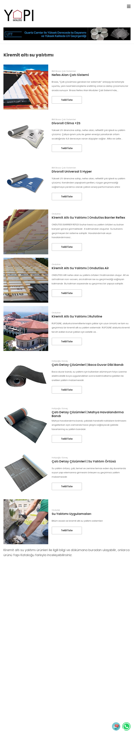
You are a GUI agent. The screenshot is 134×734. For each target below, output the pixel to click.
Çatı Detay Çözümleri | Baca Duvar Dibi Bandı (87, 365)
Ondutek (56, 510)
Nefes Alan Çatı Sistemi (70, 75)
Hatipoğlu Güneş (60, 361)
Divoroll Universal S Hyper (72, 171)
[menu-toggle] (129, 6)
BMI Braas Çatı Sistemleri (64, 71)
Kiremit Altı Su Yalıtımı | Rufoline (77, 316)
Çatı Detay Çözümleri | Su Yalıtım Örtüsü (84, 461)
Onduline (56, 214)
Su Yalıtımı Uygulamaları (71, 514)
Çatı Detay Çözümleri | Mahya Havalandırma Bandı (88, 414)
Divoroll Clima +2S (66, 123)
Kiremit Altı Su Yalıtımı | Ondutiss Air (80, 268)
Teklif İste (67, 100)
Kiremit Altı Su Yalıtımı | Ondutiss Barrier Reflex (88, 217)
